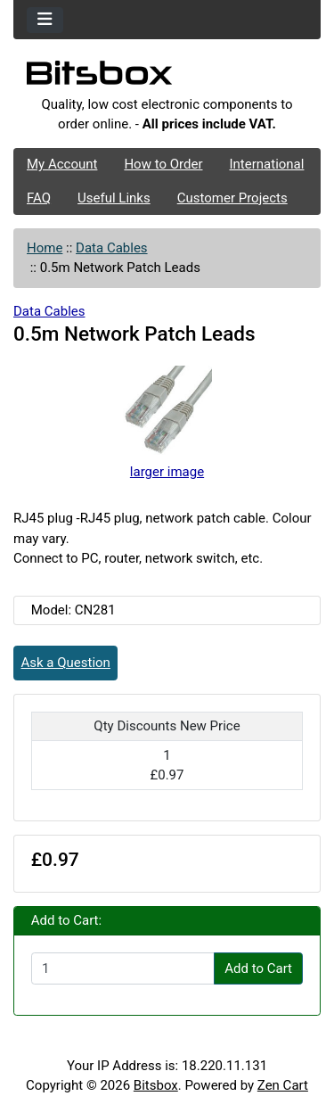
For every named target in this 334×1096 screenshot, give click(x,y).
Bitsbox (156, 1085)
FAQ (39, 198)
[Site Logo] (167, 78)
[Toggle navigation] (45, 20)
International (266, 164)
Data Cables (111, 248)
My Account (62, 164)
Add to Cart (258, 968)
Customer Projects (232, 198)
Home (44, 248)
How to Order (163, 164)
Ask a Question (65, 663)
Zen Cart (282, 1085)
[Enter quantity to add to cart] (123, 968)
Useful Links (114, 198)
